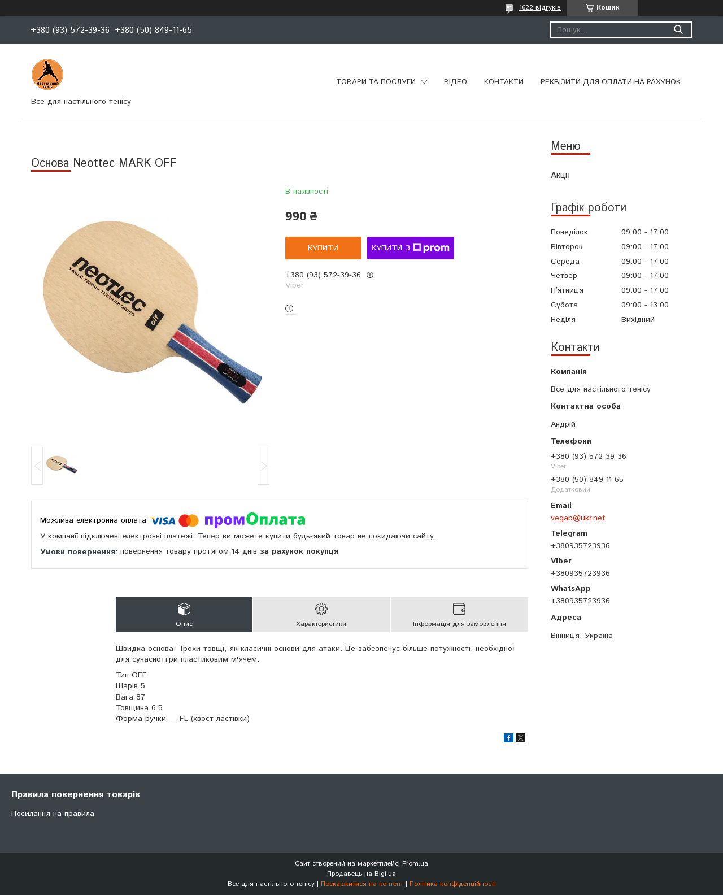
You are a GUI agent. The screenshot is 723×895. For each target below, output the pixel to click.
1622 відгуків (540, 7)
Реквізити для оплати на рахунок (611, 82)
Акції (560, 175)
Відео (455, 82)
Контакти (504, 82)
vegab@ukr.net (578, 518)
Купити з (411, 248)
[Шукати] (678, 30)
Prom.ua (415, 863)
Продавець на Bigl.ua (361, 874)
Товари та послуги (376, 82)
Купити (323, 248)
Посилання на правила (52, 813)
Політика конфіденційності (453, 884)
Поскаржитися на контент (362, 884)
